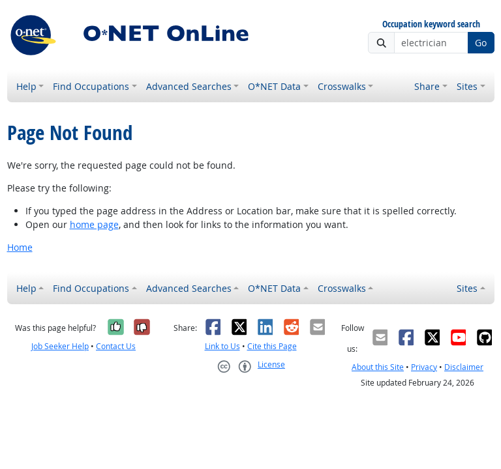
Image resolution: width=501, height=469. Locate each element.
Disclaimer (463, 367)
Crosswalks (342, 86)
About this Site (378, 367)
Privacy (424, 367)
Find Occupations (91, 86)
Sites (467, 86)
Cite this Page (272, 346)
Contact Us (116, 346)
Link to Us (222, 346)
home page (94, 224)
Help (26, 86)
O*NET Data (274, 86)
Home (20, 247)
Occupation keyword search (431, 24)
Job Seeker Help (60, 346)
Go (481, 42)
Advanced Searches (189, 86)
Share (427, 86)
